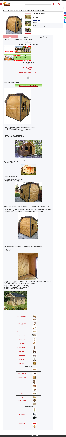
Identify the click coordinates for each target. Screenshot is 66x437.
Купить (37, 20)
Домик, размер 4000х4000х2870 (28, 68)
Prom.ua (37, 435)
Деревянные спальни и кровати (21, 331)
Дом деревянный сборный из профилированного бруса (28, 72)
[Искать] (50, 3)
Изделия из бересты (22, 363)
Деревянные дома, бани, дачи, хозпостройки (16, 10)
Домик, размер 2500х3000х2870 (28, 63)
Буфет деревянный (22, 343)
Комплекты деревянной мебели (21, 316)
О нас (44, 7)
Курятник (22, 393)
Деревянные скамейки (22, 327)
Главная (17, 7)
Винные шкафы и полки (22, 355)
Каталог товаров (23, 7)
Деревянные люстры (22, 359)
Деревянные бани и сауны (22, 373)
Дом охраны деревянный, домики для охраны (29, 10)
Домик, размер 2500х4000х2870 (28, 64)
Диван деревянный (22, 335)
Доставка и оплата (31, 7)
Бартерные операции (22, 423)
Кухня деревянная (21, 351)
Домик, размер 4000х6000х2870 (28, 69)
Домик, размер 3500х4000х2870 (28, 67)
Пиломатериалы (22, 397)
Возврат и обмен (39, 7)
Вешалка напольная (22, 339)
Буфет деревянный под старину (21, 347)
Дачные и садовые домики (22, 377)
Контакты (48, 7)
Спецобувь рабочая (22, 414)
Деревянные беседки (22, 389)
